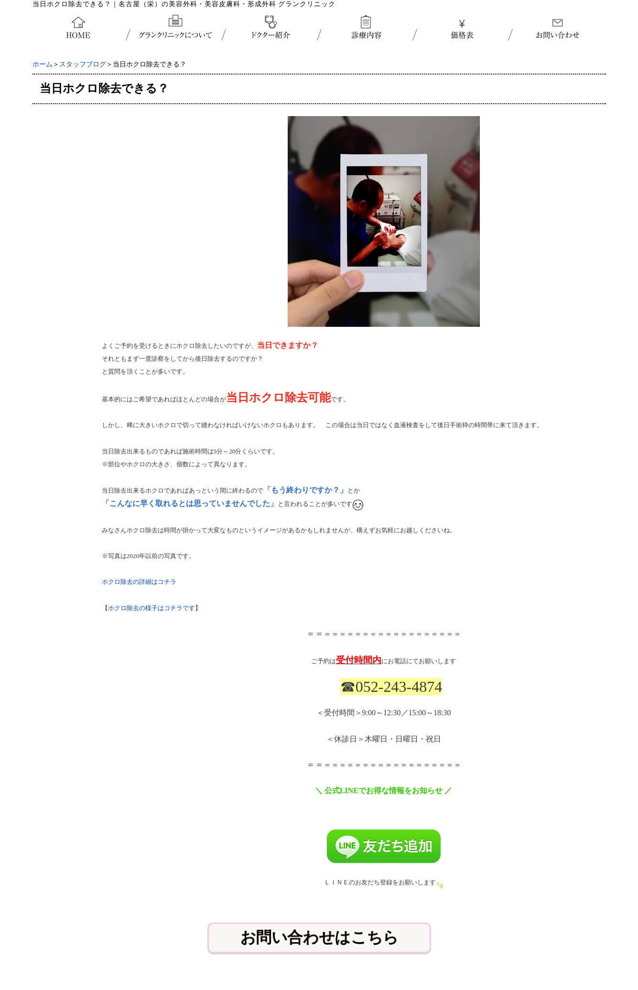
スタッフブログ (82, 64)
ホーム (42, 64)
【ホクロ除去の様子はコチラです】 (151, 608)
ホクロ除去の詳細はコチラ (139, 581)
